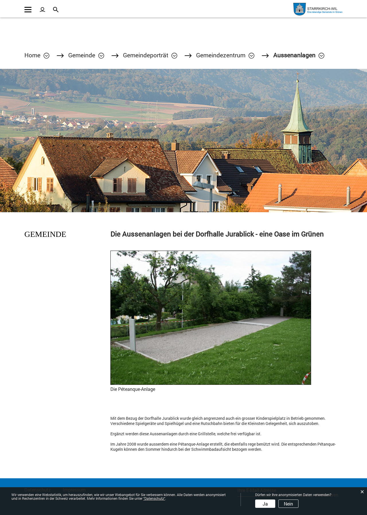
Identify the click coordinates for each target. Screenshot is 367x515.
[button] (86, 55)
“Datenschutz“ (154, 498)
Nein (288, 504)
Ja (265, 504)
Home (32, 55)
